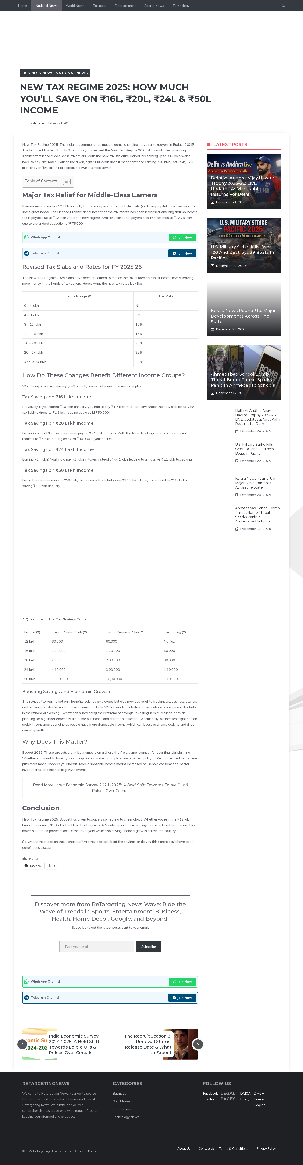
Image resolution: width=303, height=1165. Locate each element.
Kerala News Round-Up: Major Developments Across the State (243, 316)
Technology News (126, 1117)
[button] (283, 5)
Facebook (210, 1093)
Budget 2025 (32, 752)
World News (75, 6)
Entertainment (125, 6)
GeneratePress (85, 1151)
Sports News (154, 6)
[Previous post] (22, 1044)
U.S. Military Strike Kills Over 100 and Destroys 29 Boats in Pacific (242, 252)
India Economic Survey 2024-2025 (88, 784)
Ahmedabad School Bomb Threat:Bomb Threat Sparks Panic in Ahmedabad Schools (243, 380)
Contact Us (206, 1148)
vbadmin (38, 123)
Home (22, 6)
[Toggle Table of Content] (64, 181)
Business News (38, 73)
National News (46, 6)
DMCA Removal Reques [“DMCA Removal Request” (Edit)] (260, 1099)
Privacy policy (266, 1148)
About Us (183, 1148)
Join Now (182, 237)
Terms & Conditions (233, 1148)
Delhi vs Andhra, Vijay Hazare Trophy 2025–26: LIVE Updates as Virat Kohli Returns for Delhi (257, 417)
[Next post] (198, 1044)
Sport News (122, 1101)
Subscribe (148, 946)
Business (99, 6)
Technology (180, 6)
